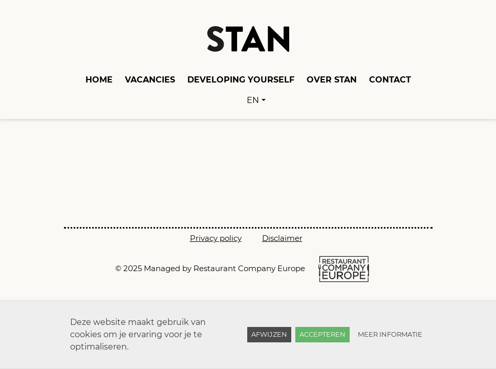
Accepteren (322, 334)
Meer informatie (390, 334)
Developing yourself (240, 80)
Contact (390, 80)
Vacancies (150, 80)
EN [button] (253, 100)
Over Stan (332, 80)
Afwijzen (269, 334)
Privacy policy (216, 238)
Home (99, 80)
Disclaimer (282, 238)
